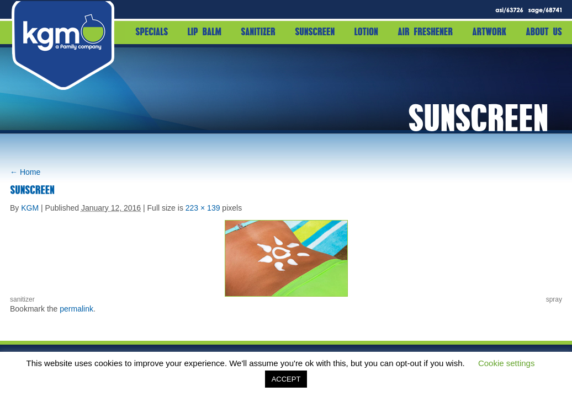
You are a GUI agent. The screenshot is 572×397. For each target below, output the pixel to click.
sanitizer (22, 299)
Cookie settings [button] (506, 363)
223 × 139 (203, 207)
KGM (30, 207)
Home (25, 172)
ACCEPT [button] (286, 379)
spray (554, 299)
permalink (76, 308)
